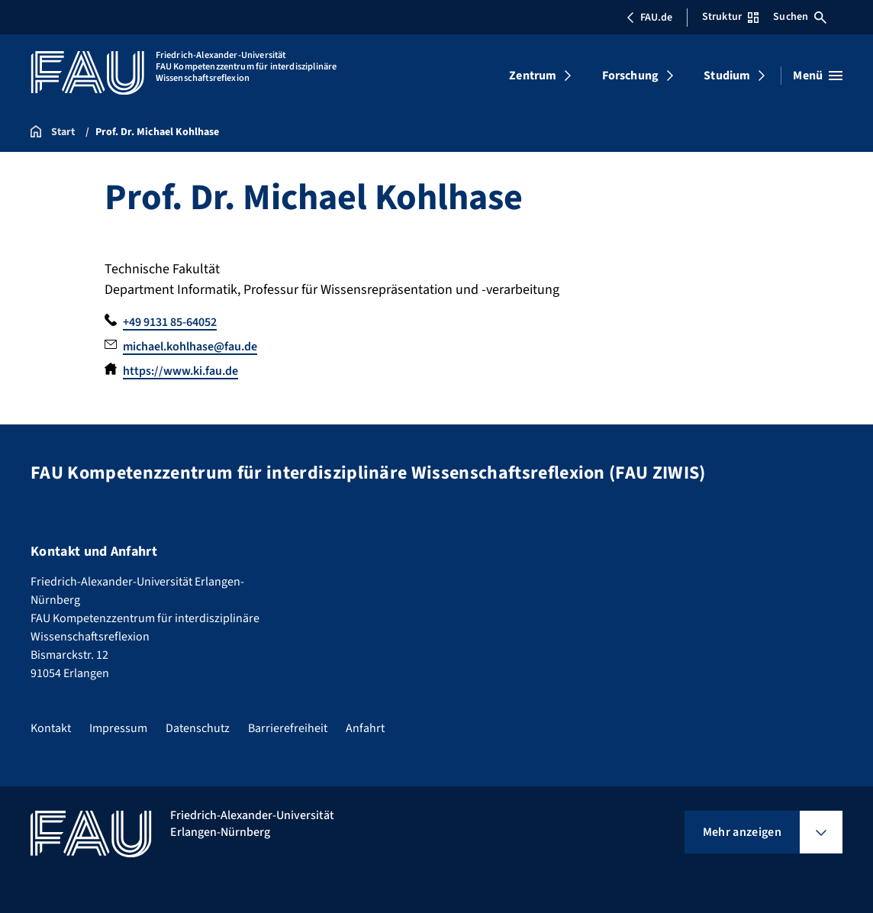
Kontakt (51, 728)
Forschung (630, 75)
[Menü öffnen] (817, 75)
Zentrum (532, 75)
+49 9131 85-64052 (170, 322)
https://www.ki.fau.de (180, 371)
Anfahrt (365, 728)
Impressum (118, 728)
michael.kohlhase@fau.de (190, 346)
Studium (727, 75)
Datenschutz (198, 728)
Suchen (799, 16)
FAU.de (649, 17)
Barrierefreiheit (287, 728)
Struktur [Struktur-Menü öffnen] (730, 16)
